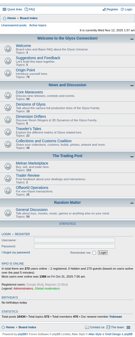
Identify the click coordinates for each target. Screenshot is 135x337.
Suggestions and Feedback (38, 58)
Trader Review (28, 175)
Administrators (23, 288)
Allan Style (95, 334)
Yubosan (115, 316)
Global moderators (47, 288)
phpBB (22, 334)
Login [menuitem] (128, 9)
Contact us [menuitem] (97, 327)
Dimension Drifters (31, 116)
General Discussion (32, 210)
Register (22, 234)
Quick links (14, 9)
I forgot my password (16, 252)
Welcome (23, 46)
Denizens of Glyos (30, 104)
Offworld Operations (32, 187)
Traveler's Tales (28, 129)
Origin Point (25, 70)
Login (6, 234)
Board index (29, 18)
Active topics (37, 25)
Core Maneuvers (29, 92)
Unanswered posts (14, 25)
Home (11, 18)
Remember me (83, 252)
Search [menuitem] (130, 18)
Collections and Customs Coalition (44, 141)
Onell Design (113, 334)
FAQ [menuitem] (32, 9)
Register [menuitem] (112, 9)
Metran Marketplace (32, 163)
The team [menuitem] (117, 327)
